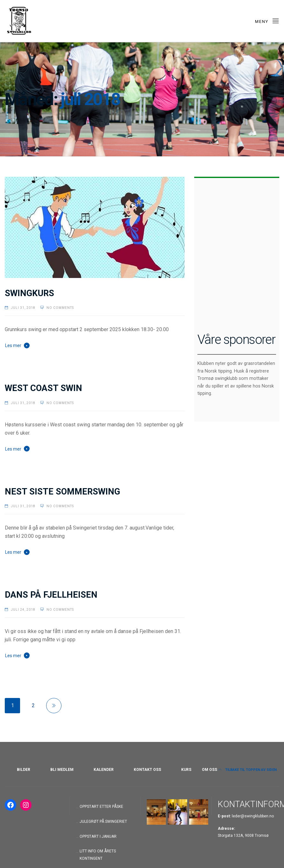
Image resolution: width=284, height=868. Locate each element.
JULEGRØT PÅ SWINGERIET (103, 821)
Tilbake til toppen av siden (247, 770)
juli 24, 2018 (23, 607)
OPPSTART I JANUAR (98, 836)
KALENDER (104, 769)
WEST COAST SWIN (43, 387)
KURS (186, 769)
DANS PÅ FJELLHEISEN (51, 593)
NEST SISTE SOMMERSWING (62, 490)
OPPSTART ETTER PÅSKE (101, 806)
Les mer (13, 345)
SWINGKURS (29, 293)
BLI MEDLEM (62, 769)
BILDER (23, 769)
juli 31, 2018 (23, 307)
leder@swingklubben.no (253, 816)
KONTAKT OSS (147, 769)
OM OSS (209, 769)
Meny (267, 20)
